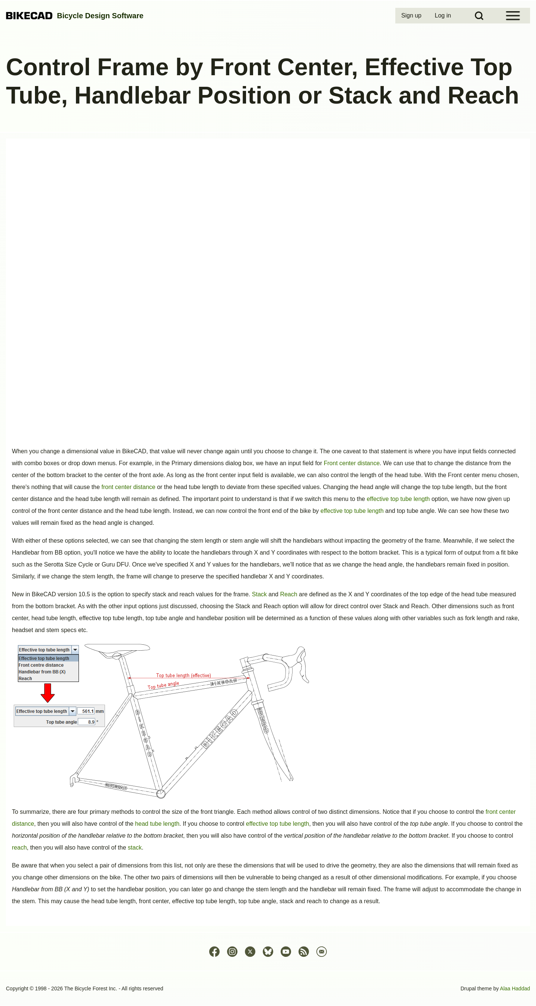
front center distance (129, 487)
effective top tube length (398, 499)
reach (19, 847)
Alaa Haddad (515, 988)
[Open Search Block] (479, 15)
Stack (259, 594)
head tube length (157, 824)
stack (134, 847)
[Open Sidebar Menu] (513, 15)
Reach (288, 594)
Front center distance (352, 463)
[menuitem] (412, 15)
